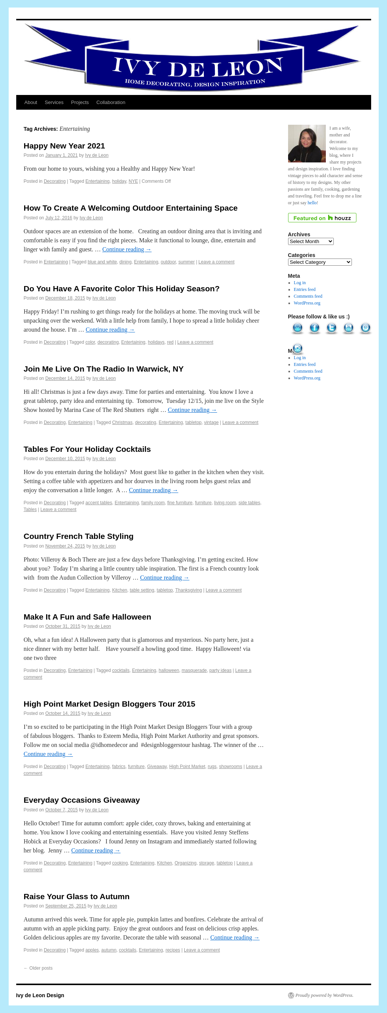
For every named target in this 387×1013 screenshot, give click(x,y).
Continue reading (127, 249)
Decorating (55, 181)
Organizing (185, 863)
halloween (169, 670)
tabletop (193, 422)
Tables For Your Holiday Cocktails (87, 449)
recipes (172, 950)
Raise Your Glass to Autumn (77, 896)
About (31, 102)
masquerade (194, 670)
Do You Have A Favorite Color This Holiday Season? (122, 288)
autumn (108, 950)
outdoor (168, 262)
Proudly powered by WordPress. (325, 995)
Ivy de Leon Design (40, 995)
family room (153, 502)
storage (206, 863)
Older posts (38, 968)
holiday (119, 181)
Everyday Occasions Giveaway (82, 800)
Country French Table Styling (79, 536)
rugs (212, 766)
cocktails (121, 670)
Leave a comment (216, 262)
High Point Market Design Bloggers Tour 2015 (110, 703)
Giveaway (157, 766)
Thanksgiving (188, 590)
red (170, 342)
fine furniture (180, 502)
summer (186, 262)
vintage (211, 422)
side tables (249, 502)
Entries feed (305, 289)
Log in (300, 282)
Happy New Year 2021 (64, 145)
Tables (30, 509)
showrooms (230, 766)
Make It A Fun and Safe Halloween (87, 616)
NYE (133, 181)
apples (92, 950)
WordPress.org (307, 303)
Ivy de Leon (96, 155)
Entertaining (97, 181)
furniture (203, 502)
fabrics (118, 766)
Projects (80, 102)
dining (125, 262)
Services (54, 102)
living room (225, 502)
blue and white (102, 262)
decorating (108, 342)
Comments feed (308, 296)
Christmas (122, 422)
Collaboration (110, 102)
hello (312, 202)
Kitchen (119, 590)
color (90, 342)
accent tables (98, 502)
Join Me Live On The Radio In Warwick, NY (104, 368)
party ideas (220, 670)
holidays (156, 342)
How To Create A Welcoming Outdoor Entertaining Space (131, 208)
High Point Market (187, 766)
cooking (120, 863)
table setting (142, 590)
